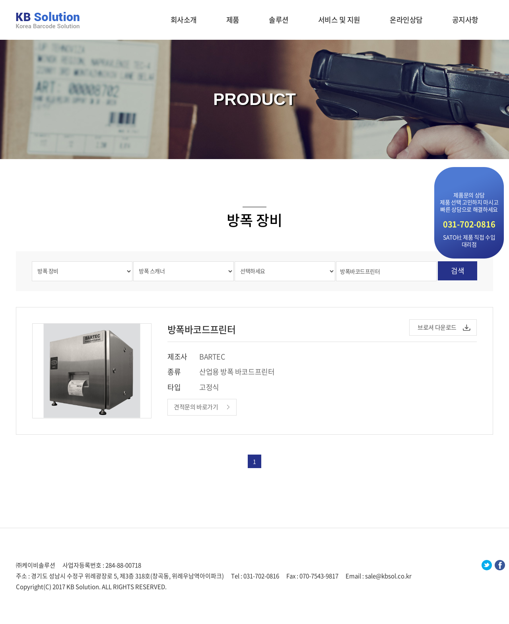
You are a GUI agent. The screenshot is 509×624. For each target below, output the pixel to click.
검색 (457, 270)
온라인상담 (406, 19)
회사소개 (184, 19)
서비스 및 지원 (339, 19)
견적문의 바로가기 (196, 406)
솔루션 (279, 19)
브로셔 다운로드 (437, 327)
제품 (232, 19)
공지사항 (465, 19)
